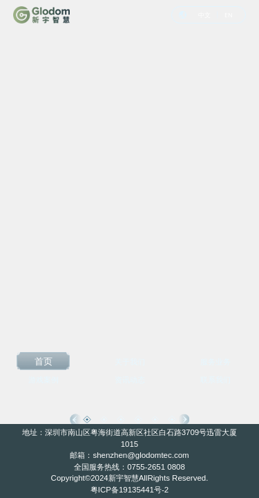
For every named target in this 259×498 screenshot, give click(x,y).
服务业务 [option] (215, 361)
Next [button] (183, 419)
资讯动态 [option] (130, 379)
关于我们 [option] (130, 361)
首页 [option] (43, 361)
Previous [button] (75, 419)
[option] (129, 249)
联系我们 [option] (215, 379)
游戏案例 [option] (43, 379)
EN (228, 15)
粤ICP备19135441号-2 (129, 490)
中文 (204, 15)
